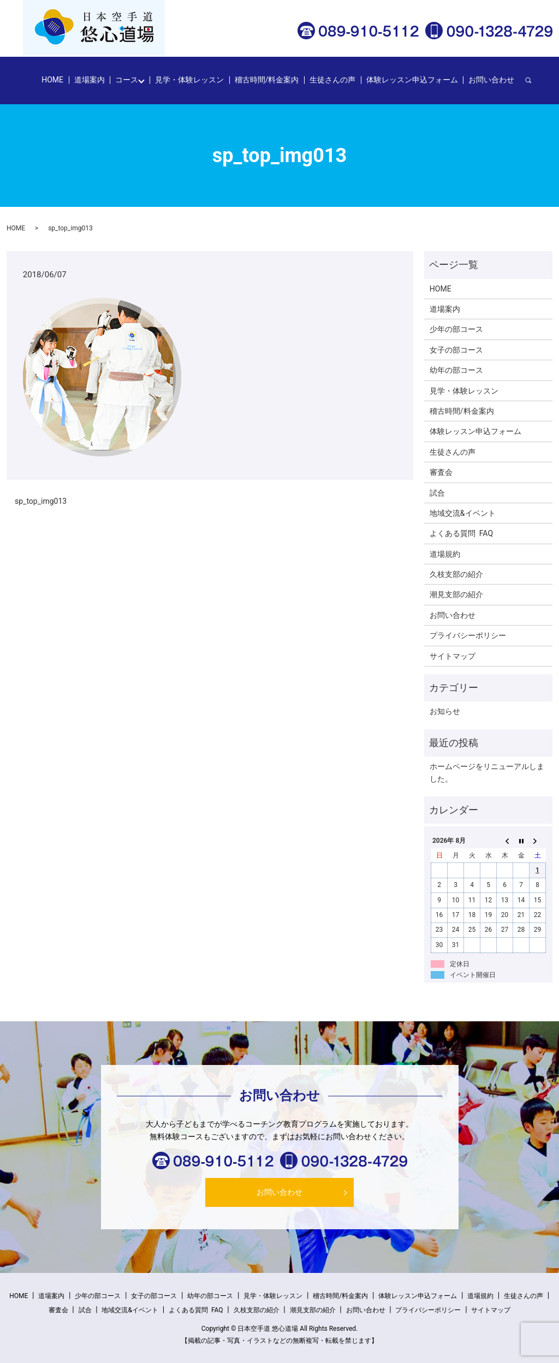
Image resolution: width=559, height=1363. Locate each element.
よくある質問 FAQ (461, 533)
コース (126, 79)
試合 (437, 493)
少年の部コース (456, 329)
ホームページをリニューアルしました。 (487, 772)
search (533, 80)
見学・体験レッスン (189, 79)
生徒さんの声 (332, 79)
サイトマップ (452, 656)
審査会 (441, 472)
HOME (52, 79)
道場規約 (445, 554)
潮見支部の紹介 (456, 594)
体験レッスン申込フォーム (412, 79)
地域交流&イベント (463, 513)
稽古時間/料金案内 (267, 79)
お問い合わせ (491, 79)
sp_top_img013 (41, 501)
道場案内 (89, 79)
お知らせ (445, 711)
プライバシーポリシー (468, 635)
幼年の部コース (456, 370)
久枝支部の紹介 (456, 574)
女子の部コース (456, 350)
